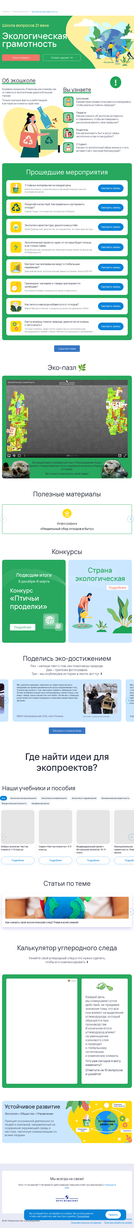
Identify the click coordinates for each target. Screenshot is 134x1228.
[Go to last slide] (5, 707)
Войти (112, 3)
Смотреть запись (110, 188)
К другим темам (67, 348)
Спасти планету (21, 57)
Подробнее (22, 634)
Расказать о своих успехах (67, 737)
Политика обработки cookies (118, 1222)
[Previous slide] (3, 922)
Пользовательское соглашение (86, 1222)
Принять (113, 1214)
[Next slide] (128, 707)
